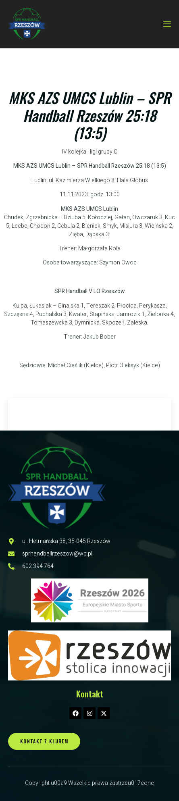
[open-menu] (166, 24)
